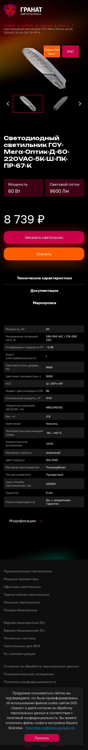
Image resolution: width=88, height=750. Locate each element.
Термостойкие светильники (26, 594)
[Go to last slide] (8, 103)
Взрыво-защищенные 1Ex (24, 630)
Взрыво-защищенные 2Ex (24, 622)
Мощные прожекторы (21, 579)
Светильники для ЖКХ (22, 646)
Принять (42, 738)
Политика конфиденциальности (50, 728)
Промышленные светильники (28, 571)
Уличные (46, 25)
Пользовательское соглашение (29, 674)
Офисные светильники (22, 587)
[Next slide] (79, 103)
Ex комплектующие (19, 654)
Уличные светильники (22, 602)
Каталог (28, 25)
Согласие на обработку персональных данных (41, 666)
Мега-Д (64, 25)
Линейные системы (20, 638)
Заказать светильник (44, 237)
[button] (28, 104)
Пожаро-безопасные (20, 610)
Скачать (44, 253)
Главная (10, 25)
